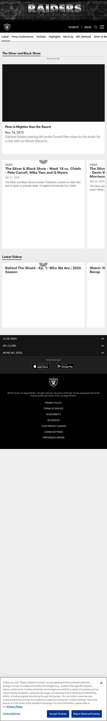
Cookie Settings (53, 432)
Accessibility (53, 414)
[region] (53, 699)
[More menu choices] (102, 27)
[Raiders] (53, 383)
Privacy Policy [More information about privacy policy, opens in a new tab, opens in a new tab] (15, 706)
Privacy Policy (53, 403)
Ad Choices (53, 420)
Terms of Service (53, 408)
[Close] (101, 683)
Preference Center (53, 437)
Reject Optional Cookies (86, 713)
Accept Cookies (58, 713)
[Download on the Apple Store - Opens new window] (40, 367)
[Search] (95, 27)
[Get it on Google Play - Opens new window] (65, 368)
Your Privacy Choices (53, 426)
